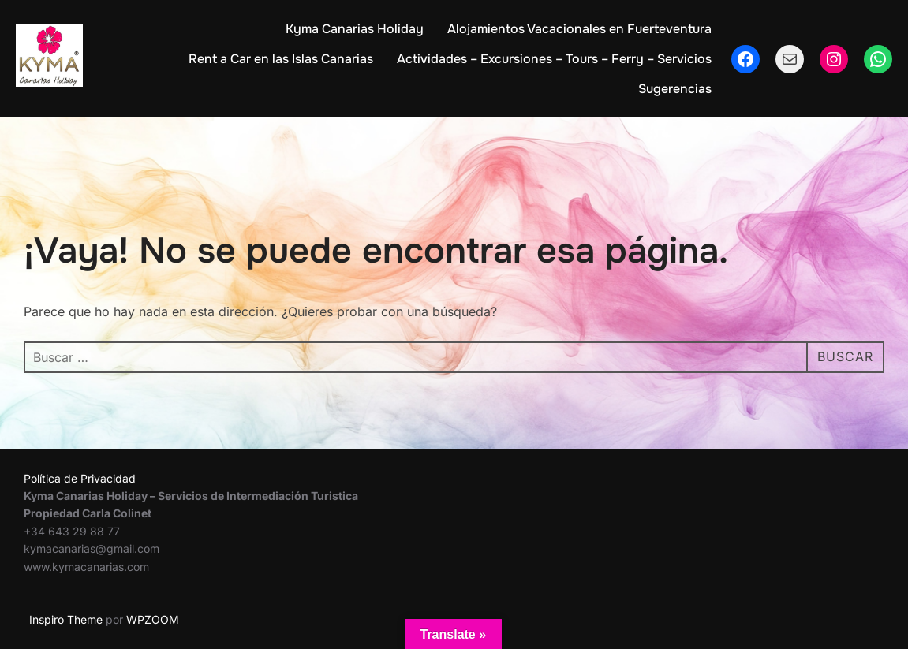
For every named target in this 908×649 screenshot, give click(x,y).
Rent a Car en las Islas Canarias (281, 58)
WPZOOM (152, 619)
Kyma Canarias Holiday (355, 29)
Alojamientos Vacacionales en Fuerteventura (579, 29)
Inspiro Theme (66, 619)
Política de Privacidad (80, 478)
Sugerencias (675, 88)
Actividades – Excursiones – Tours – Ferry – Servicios (554, 58)
